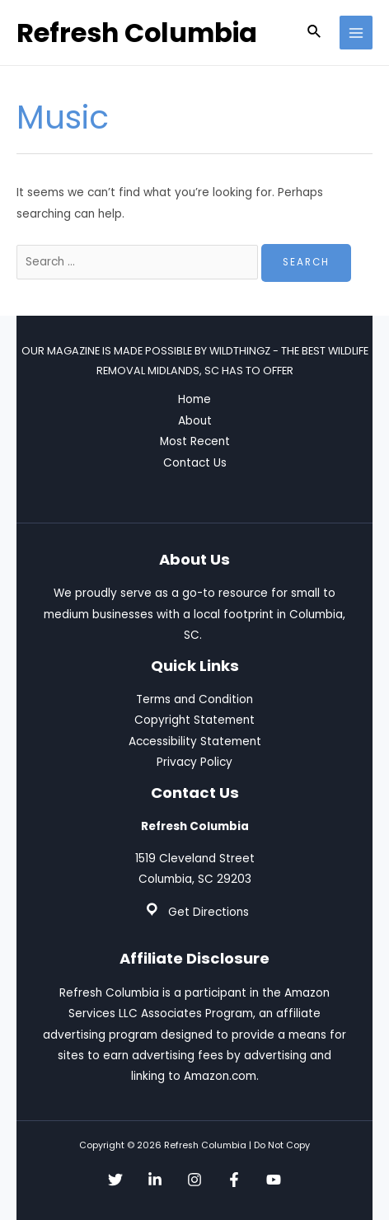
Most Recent (195, 441)
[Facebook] (234, 1179)
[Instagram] (194, 1179)
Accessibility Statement (195, 741)
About (195, 421)
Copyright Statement (194, 720)
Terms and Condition (194, 699)
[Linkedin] (155, 1179)
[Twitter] (115, 1179)
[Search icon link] (314, 33)
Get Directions (208, 912)
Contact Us (195, 463)
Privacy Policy (194, 762)
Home (194, 399)
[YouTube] (273, 1179)
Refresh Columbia (136, 32)
